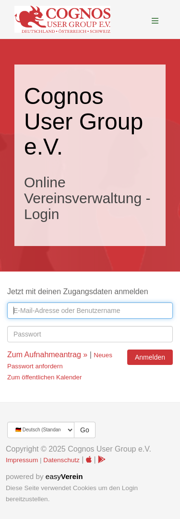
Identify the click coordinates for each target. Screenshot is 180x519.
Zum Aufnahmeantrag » (47, 354)
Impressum (22, 460)
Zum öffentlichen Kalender (44, 377)
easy (64, 476)
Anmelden (150, 357)
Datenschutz (61, 460)
